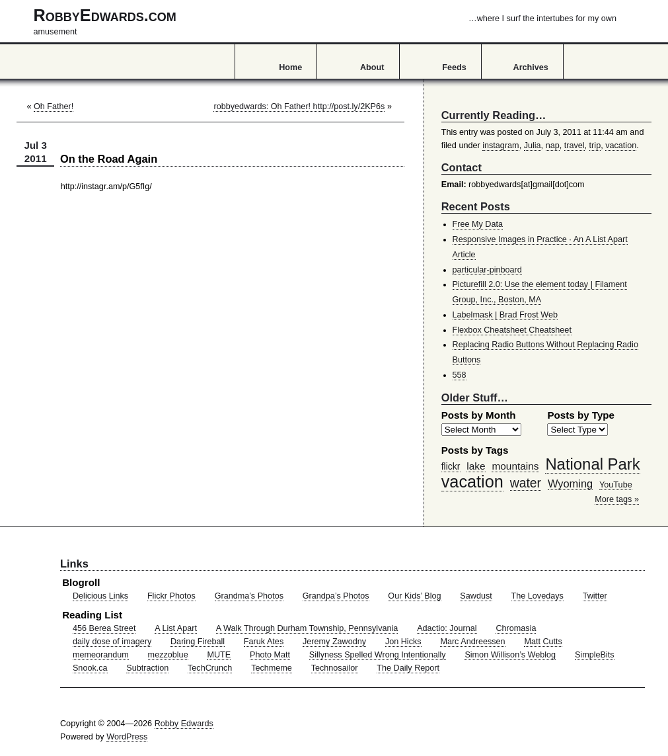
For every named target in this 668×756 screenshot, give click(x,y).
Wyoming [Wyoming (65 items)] (570, 483)
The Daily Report (408, 668)
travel (574, 145)
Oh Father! (53, 106)
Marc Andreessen (472, 641)
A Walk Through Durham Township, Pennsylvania (307, 628)
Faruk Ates (263, 641)
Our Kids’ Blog (414, 596)
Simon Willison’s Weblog (510, 654)
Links (74, 563)
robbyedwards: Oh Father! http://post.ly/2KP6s (299, 106)
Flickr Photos (171, 596)
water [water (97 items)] (525, 483)
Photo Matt (270, 654)
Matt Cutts (543, 641)
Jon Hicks (403, 641)
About (372, 67)
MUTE (219, 654)
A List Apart (176, 628)
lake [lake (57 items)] (475, 466)
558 (459, 375)
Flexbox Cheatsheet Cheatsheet (512, 330)
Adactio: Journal (447, 628)
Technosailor (334, 668)
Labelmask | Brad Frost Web (505, 314)
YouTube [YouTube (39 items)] (615, 484)
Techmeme (271, 668)
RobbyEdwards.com (325, 21)
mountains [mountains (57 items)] (515, 466)
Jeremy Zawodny (334, 641)
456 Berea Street (104, 628)
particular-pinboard (487, 269)
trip (595, 145)
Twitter (595, 596)
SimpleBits (594, 654)
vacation (620, 145)
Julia (532, 145)
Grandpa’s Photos (336, 596)
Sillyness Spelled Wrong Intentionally (377, 654)
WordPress (126, 736)
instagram (500, 145)
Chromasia (516, 628)
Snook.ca (90, 668)
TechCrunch (210, 668)
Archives (530, 67)
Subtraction (147, 668)
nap (553, 145)
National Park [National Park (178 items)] (592, 464)
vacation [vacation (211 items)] (472, 481)
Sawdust (476, 596)
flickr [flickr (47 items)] (451, 466)
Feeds (454, 67)
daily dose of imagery (112, 641)
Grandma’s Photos (249, 596)
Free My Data (478, 224)
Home (290, 67)
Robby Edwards (184, 723)
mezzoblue (168, 654)
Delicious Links (100, 596)
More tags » (617, 499)
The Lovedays (537, 596)
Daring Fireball (197, 641)
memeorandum (101, 654)
